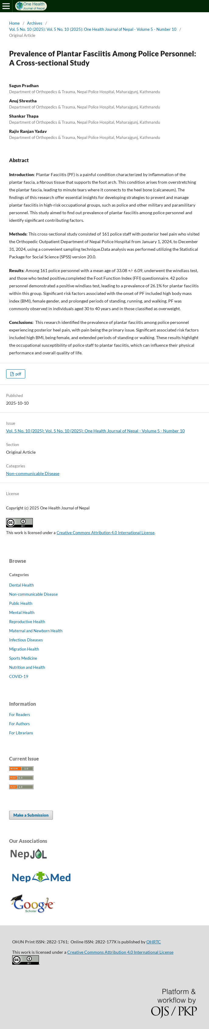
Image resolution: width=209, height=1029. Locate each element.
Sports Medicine (23, 658)
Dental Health (21, 585)
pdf (18, 373)
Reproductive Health (27, 621)
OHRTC (153, 941)
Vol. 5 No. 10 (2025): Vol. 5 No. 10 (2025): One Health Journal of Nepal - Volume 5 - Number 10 (92, 29)
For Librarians (21, 732)
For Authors (19, 723)
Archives (34, 23)
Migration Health (24, 649)
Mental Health (21, 612)
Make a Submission (31, 815)
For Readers (19, 714)
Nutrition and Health (27, 667)
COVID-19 (18, 676)
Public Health (20, 603)
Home (14, 23)
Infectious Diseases (26, 639)
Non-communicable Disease (32, 473)
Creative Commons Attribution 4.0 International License (106, 532)
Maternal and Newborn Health (35, 630)
